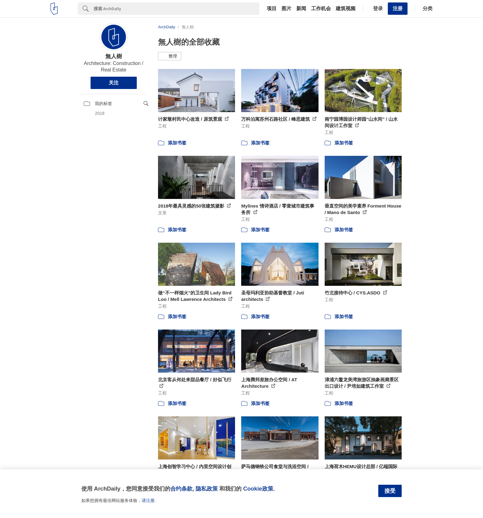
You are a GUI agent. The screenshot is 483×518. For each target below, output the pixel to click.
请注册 (148, 500)
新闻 (301, 8)
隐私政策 (207, 488)
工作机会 (321, 8)
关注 (114, 82)
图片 (286, 8)
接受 (390, 491)
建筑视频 (345, 8)
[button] (169, 56)
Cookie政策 (258, 488)
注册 (398, 8)
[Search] (176, 8)
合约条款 (181, 488)
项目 (272, 8)
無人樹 (113, 56)
